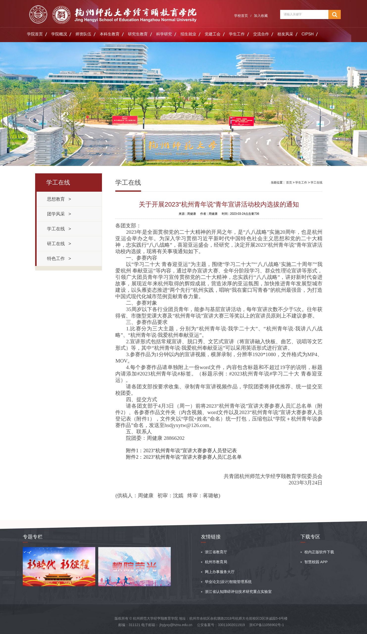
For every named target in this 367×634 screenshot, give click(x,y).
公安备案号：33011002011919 (221, 625)
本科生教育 (110, 34)
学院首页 (35, 34)
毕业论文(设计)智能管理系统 (228, 582)
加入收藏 (261, 16)
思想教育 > (59, 199)
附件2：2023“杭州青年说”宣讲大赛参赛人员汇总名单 (184, 457)
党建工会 (212, 34)
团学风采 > (59, 213)
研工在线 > (59, 243)
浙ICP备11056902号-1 (266, 625)
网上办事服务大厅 (220, 572)
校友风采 (285, 34)
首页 (289, 182)
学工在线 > (59, 228)
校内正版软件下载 (319, 552)
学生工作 (237, 34)
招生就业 (188, 34)
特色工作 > (59, 258)
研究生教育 (138, 34)
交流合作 (261, 34)
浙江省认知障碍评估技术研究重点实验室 (238, 591)
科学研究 (164, 34)
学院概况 (59, 34)
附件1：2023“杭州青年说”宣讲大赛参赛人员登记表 (181, 450)
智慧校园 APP (316, 562)
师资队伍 (83, 34)
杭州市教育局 (216, 562)
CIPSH (308, 34)
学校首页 (241, 16)
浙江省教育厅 (216, 552)
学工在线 (316, 182)
